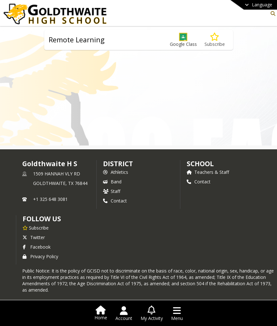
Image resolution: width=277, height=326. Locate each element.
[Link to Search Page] (271, 14)
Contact (115, 201)
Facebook (37, 247)
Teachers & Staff (208, 172)
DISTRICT (118, 163)
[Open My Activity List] (152, 314)
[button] (183, 40)
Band (112, 182)
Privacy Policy (40, 256)
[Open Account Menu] (123, 314)
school (200, 163)
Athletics (115, 172)
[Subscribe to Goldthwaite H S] (36, 227)
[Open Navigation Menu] (177, 314)
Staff (111, 191)
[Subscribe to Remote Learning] (215, 40)
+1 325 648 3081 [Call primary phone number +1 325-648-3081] (50, 199)
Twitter (34, 237)
